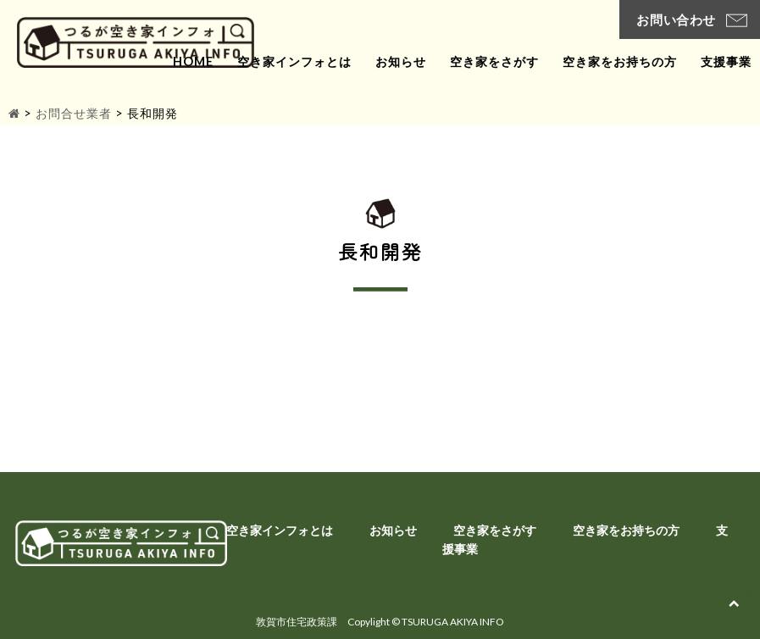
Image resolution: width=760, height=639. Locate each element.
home (193, 61)
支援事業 (726, 61)
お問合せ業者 (74, 113)
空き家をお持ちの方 (620, 61)
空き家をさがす (494, 61)
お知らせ (400, 61)
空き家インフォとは (294, 61)
